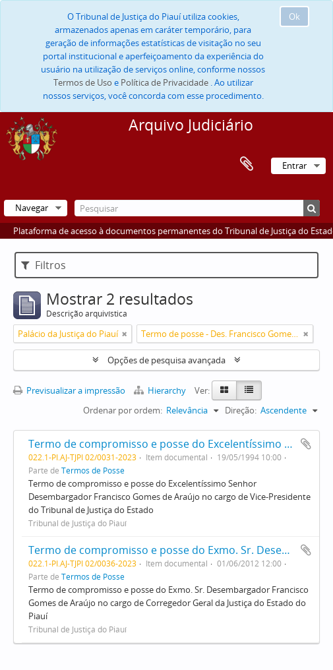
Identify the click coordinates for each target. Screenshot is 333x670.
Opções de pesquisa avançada (166, 360)
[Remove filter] (124, 333)
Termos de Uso (82, 82)
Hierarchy (161, 390)
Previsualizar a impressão (69, 390)
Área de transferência (246, 164)
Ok (294, 16)
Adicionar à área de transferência (306, 443)
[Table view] (249, 390)
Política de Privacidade (164, 82)
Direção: (241, 410)
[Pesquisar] (197, 208)
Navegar (31, 208)
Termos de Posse (93, 470)
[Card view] (224, 390)
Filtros (43, 265)
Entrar (294, 165)
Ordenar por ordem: (122, 410)
